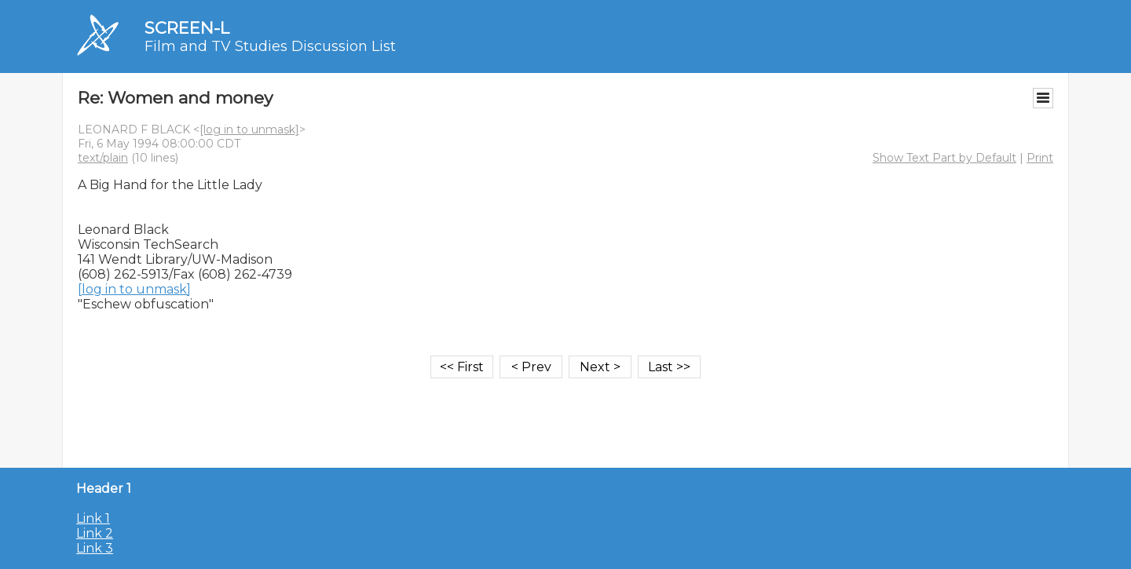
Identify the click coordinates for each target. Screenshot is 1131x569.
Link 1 (93, 518)
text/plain (103, 158)
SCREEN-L (187, 28)
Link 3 (94, 548)
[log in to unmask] (249, 129)
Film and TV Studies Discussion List (270, 46)
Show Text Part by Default (944, 158)
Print (1040, 158)
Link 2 (94, 533)
